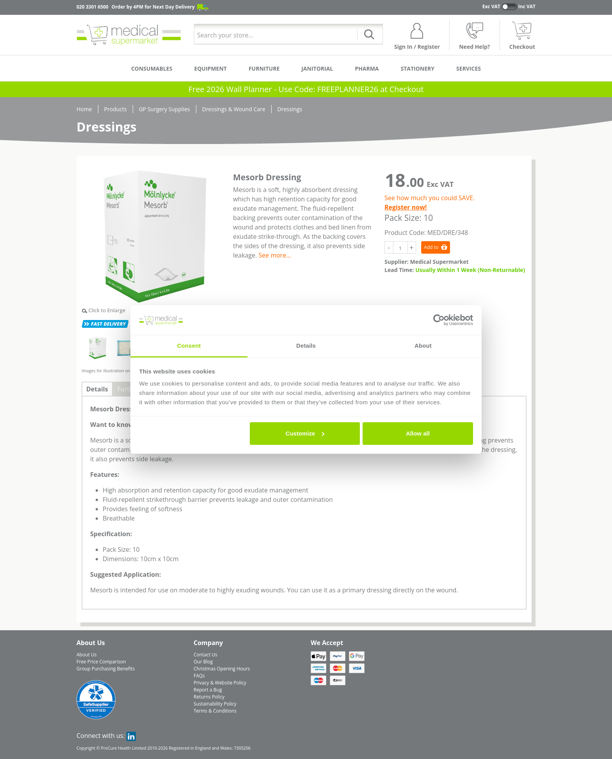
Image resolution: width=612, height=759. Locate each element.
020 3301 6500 (92, 7)
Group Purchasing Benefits (105, 668)
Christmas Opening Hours (222, 668)
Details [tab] (306, 345)
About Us (86, 654)
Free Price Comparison (101, 661)
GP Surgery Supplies (164, 109)
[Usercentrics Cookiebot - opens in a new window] (439, 320)
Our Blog (203, 661)
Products (115, 109)
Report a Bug (208, 689)
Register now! (405, 207)
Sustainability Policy (215, 703)
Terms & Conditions (215, 710)
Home (84, 109)
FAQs (199, 675)
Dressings (290, 109)
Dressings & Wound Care (233, 109)
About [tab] (423, 345)
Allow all (418, 433)
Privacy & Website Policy (220, 682)
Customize (305, 433)
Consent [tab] (189, 345)
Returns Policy (209, 696)
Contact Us (205, 654)
